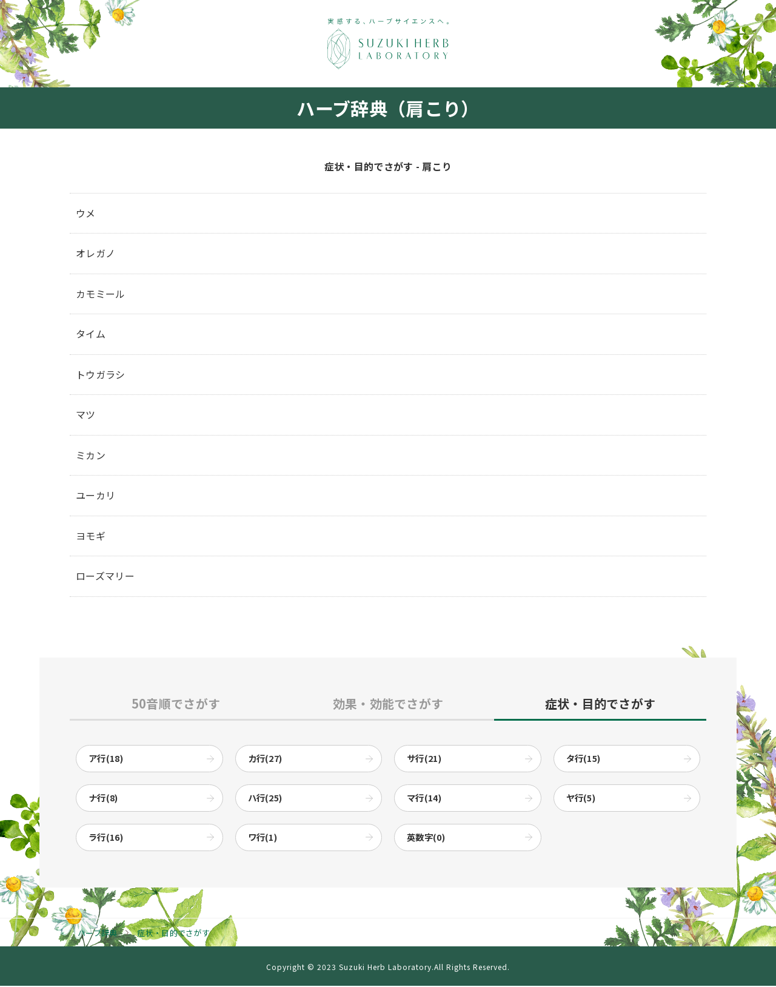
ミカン (90, 455)
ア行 (106, 759)
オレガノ (95, 253)
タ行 (583, 759)
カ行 (265, 759)
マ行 (424, 799)
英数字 (426, 838)
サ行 (424, 759)
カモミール (100, 293)
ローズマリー (105, 576)
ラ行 (106, 838)
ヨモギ (90, 535)
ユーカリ (95, 495)
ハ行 (265, 799)
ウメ (86, 213)
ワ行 (263, 838)
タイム (90, 333)
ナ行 (103, 799)
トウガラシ (100, 374)
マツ (86, 415)
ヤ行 (581, 799)
